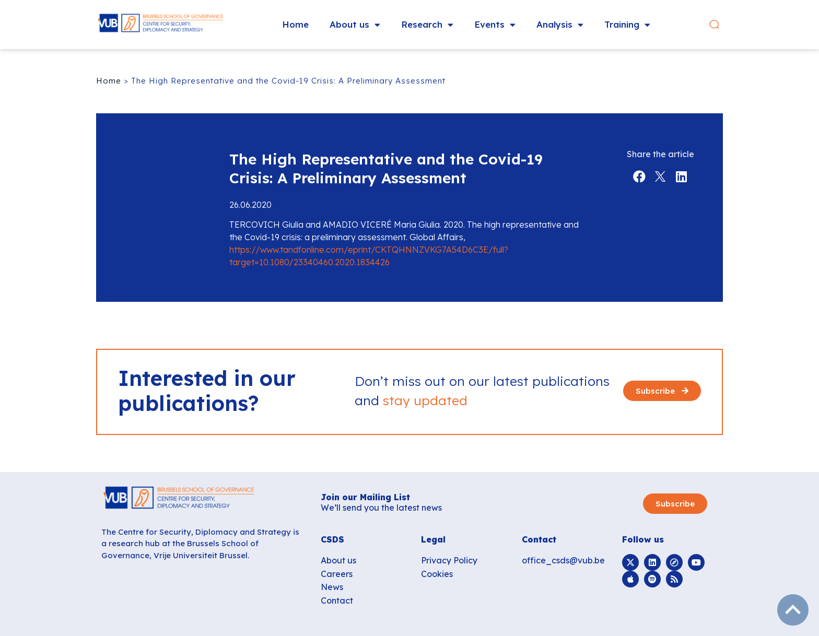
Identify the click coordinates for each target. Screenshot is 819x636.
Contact (337, 600)
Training (627, 24)
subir (793, 610)
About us (355, 24)
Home (295, 24)
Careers (337, 574)
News (332, 587)
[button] (714, 24)
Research (427, 24)
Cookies (437, 574)
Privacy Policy (449, 560)
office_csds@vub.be (563, 560)
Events (495, 24)
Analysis (559, 24)
